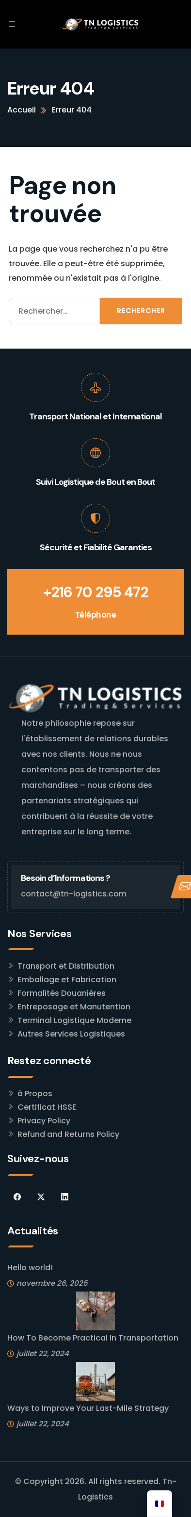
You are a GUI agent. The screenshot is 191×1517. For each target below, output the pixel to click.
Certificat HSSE (46, 1107)
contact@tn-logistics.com (74, 893)
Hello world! (30, 1267)
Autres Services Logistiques (71, 1033)
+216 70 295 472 (95, 592)
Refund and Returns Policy (68, 1134)
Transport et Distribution (65, 966)
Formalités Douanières (61, 993)
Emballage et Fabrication (66, 979)
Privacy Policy (43, 1120)
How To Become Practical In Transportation (92, 1337)
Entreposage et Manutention (73, 1006)
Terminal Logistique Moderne (74, 1020)
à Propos (34, 1093)
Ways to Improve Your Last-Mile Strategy (88, 1408)
